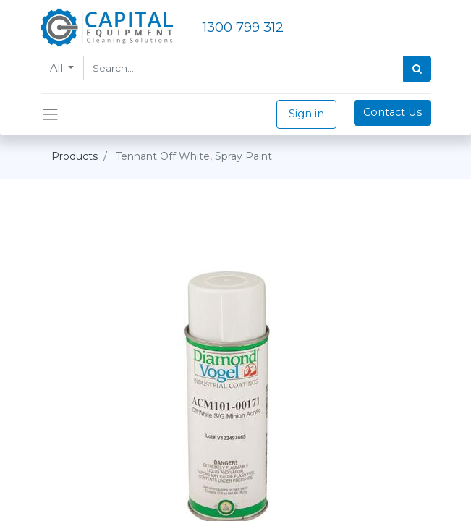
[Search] (417, 69)
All (58, 68)
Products (74, 156)
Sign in (306, 113)
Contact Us (392, 112)
